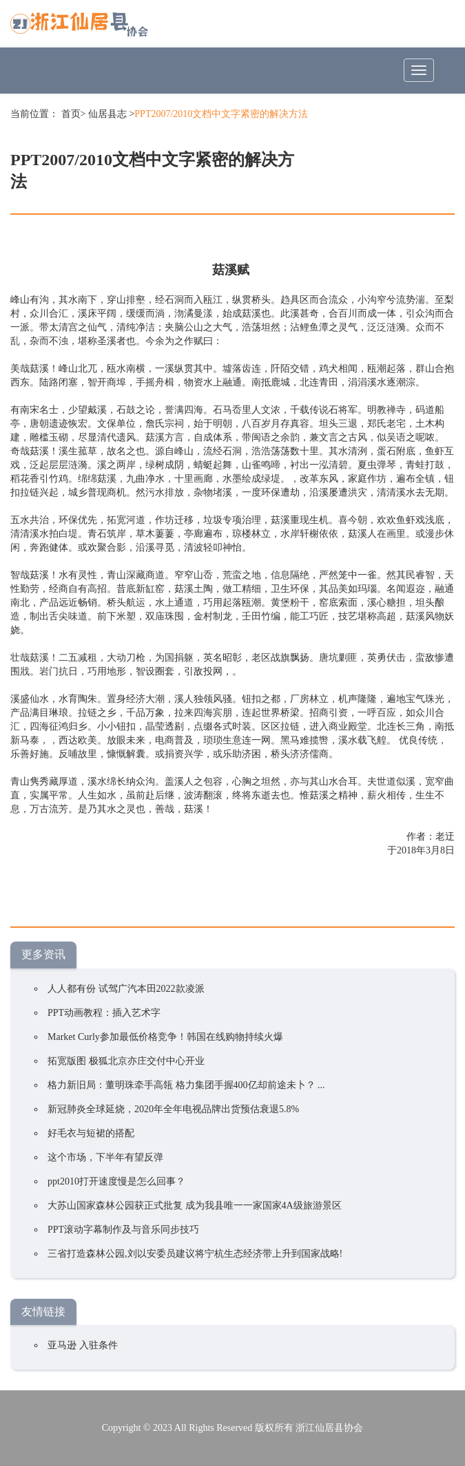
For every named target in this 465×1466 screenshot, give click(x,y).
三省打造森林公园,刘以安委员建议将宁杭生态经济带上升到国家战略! (195, 1254)
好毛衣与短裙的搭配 (91, 1133)
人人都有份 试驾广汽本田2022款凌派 (126, 989)
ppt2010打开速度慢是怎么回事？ (116, 1181)
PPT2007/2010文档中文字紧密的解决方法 (221, 114)
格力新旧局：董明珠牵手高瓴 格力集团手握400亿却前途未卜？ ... (186, 1085)
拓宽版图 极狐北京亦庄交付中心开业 (126, 1061)
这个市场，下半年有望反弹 (105, 1157)
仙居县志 (107, 114)
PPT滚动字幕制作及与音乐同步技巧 (123, 1229)
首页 (71, 114)
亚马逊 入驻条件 (83, 1345)
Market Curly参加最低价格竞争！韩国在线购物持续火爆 (165, 1037)
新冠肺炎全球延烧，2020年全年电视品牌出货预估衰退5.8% (173, 1109)
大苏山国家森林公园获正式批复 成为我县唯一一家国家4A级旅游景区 (195, 1205)
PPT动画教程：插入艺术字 (104, 1013)
